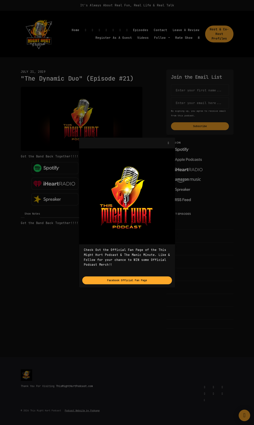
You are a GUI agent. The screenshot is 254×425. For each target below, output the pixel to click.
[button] (168, 143)
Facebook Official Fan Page (127, 280)
